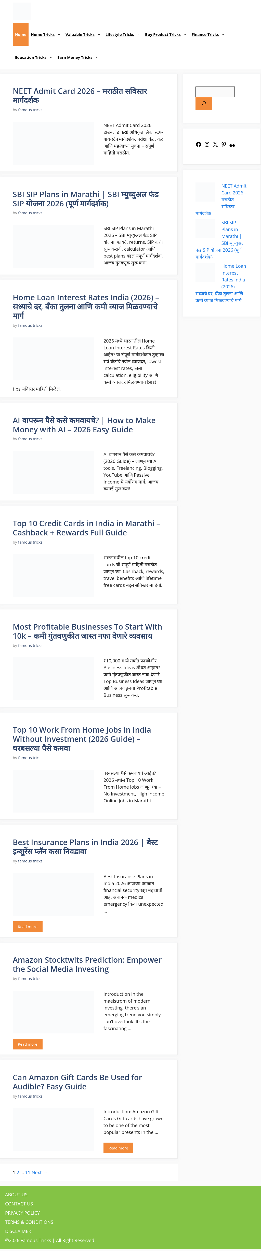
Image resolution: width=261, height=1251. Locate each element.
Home (20, 34)
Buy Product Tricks (167, 34)
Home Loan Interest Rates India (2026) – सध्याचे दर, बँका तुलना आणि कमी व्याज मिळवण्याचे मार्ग (86, 306)
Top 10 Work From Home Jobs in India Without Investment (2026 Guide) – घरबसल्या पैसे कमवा (82, 738)
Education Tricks (35, 57)
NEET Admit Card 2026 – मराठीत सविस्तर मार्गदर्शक (80, 95)
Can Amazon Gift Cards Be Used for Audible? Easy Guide (77, 1082)
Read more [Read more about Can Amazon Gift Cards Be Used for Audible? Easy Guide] (118, 1147)
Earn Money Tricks (79, 57)
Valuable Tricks (84, 34)
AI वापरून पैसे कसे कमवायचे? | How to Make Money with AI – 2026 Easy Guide (84, 425)
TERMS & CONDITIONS (29, 1222)
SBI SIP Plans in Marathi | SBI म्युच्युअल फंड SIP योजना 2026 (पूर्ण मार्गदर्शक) (86, 199)
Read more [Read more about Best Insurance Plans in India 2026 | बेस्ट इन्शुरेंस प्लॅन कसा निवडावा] (27, 926)
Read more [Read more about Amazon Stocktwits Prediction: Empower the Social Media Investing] (27, 1044)
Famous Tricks (36, 1240)
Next (39, 1172)
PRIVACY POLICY (22, 1213)
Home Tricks (47, 34)
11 (28, 1172)
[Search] (203, 103)
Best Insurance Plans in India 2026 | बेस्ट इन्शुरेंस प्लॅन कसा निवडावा (85, 847)
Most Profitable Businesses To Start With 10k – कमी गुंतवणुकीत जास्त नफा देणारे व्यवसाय (87, 631)
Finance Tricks (210, 34)
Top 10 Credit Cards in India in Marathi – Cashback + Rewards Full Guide (86, 528)
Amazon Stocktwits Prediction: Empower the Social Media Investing (87, 964)
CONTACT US (19, 1204)
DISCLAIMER (18, 1231)
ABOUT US (16, 1194)
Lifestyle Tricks (124, 34)
